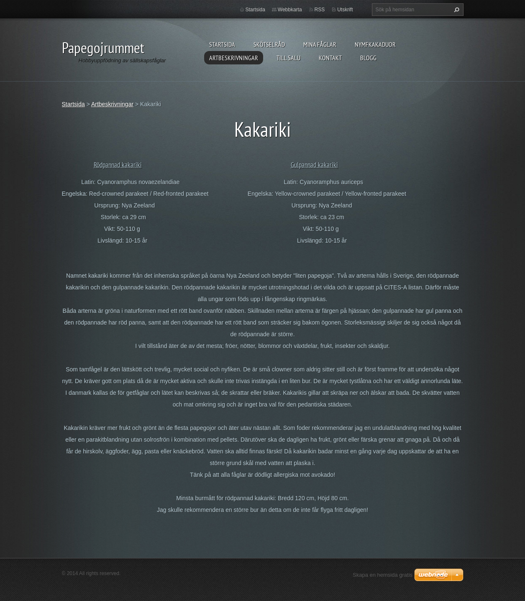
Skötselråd (269, 44)
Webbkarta (290, 10)
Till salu (288, 58)
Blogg (368, 58)
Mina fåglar (319, 44)
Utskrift (345, 10)
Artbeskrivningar (233, 58)
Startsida (222, 44)
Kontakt (330, 58)
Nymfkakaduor (375, 44)
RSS (320, 10)
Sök (455, 9)
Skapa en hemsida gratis (382, 575)
